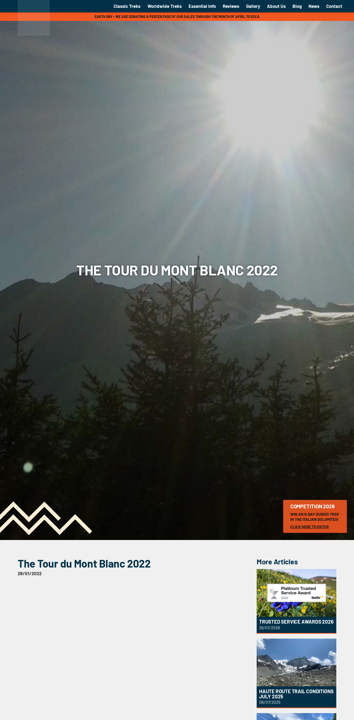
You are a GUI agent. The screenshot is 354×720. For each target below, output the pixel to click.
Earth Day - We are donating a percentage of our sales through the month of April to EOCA (177, 17)
